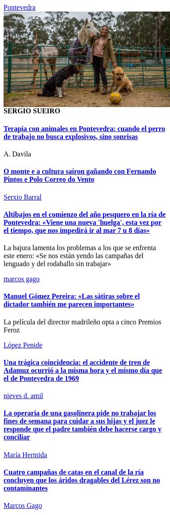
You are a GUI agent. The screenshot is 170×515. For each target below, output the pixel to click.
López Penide (23, 345)
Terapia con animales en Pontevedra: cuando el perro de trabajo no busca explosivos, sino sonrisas (84, 132)
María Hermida (25, 455)
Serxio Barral (23, 197)
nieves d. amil (23, 395)
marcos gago (22, 279)
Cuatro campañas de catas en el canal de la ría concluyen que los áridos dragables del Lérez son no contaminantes (82, 480)
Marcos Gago (23, 505)
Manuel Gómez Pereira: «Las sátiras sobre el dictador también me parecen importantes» (72, 300)
